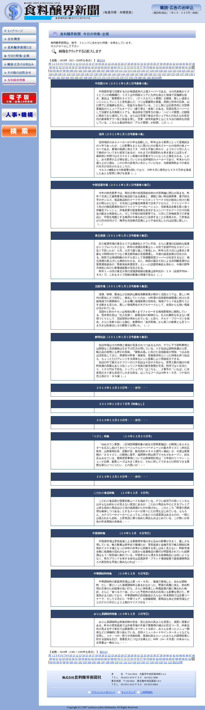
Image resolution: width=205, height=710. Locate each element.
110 (116, 70)
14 (83, 63)
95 (54, 70)
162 (58, 77)
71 (121, 67)
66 (105, 67)
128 (50, 74)
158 (186, 74)
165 (72, 77)
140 (105, 74)
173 (108, 77)
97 (61, 70)
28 (129, 63)
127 (192, 70)
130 (60, 74)
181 (144, 77)
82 (157, 67)
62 (92, 67)
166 (76, 77)
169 (90, 77)
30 (135, 63)
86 (170, 67)
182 (149, 77)
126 (188, 70)
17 (93, 63)
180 (140, 77)
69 (115, 67)
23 (112, 63)
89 (180, 67)
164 (67, 77)
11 (74, 63)
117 (147, 70)
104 (89, 70)
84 (163, 67)
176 (122, 77)
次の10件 (156, 77)
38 (161, 63)
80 (151, 67)
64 (99, 67)
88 (176, 67)
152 (159, 74)
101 (76, 70)
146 (132, 74)
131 (64, 74)
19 (99, 63)
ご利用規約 (147, 692)
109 (112, 70)
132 (69, 74)
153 (164, 74)
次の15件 (177, 662)
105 (94, 70)
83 (160, 67)
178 (131, 77)
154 (168, 74)
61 (89, 67)
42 (174, 63)
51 (57, 67)
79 (147, 67)
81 (154, 67)
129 (55, 74)
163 (63, 77)
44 (180, 63)
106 (98, 70)
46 (187, 63)
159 (191, 74)
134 (78, 74)
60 (86, 67)
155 (173, 74)
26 (122, 63)
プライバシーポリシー (103, 692)
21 (106, 63)
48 (193, 63)
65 (102, 67)
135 (82, 74)
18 (96, 63)
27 (125, 63)
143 (118, 74)
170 (94, 77)
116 (143, 70)
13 (80, 63)
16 (90, 63)
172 (104, 77)
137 (91, 74)
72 (125, 67)
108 (107, 70)
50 (53, 67)
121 (165, 70)
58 (79, 67)
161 (54, 77)
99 (67, 70)
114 (134, 70)
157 (182, 74)
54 (66, 67)
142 (114, 74)
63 (96, 67)
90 (183, 67)
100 (71, 70)
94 (51, 70)
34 (148, 63)
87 (173, 67)
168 (85, 77)
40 (167, 63)
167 (81, 77)
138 (96, 74)
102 (80, 70)
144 (123, 74)
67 (108, 67)
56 (73, 67)
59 (83, 67)
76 (138, 67)
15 (86, 63)
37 (158, 63)
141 (109, 74)
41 (171, 63)
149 (146, 74)
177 (126, 77)
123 (174, 70)
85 (167, 67)
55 (70, 67)
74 (131, 67)
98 (64, 70)
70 (118, 67)
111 (121, 70)
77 (141, 67)
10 (70, 63)
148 (141, 74)
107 (103, 70)
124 (179, 70)
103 (85, 70)
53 (63, 67)
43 (177, 63)
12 (77, 63)
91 (186, 67)
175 (117, 77)
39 (164, 63)
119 (156, 70)
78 (144, 67)
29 (132, 63)
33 (145, 63)
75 (134, 67)
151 (155, 74)
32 (141, 63)
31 (138, 63)
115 (138, 70)
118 (152, 70)
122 (170, 70)
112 (125, 70)
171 (99, 77)
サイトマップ (128, 692)
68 (112, 67)
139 (100, 74)
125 (183, 70)
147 (137, 74)
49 (50, 67)
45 (184, 63)
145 (127, 74)
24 (116, 63)
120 (161, 70)
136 (87, 74)
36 (154, 63)
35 (151, 63)
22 (109, 63)
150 (150, 74)
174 (113, 77)
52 (60, 67)
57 (76, 67)
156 (177, 74)
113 (130, 70)
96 (57, 70)
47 (190, 63)
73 (128, 67)
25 (119, 63)
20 (103, 63)
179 (135, 77)
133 (73, 74)
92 (189, 67)
